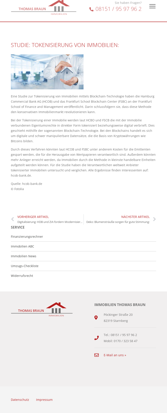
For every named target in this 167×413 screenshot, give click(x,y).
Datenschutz (20, 400)
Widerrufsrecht (22, 276)
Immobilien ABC (22, 246)
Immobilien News (23, 256)
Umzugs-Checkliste (24, 266)
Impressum (44, 400)
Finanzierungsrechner (27, 236)
